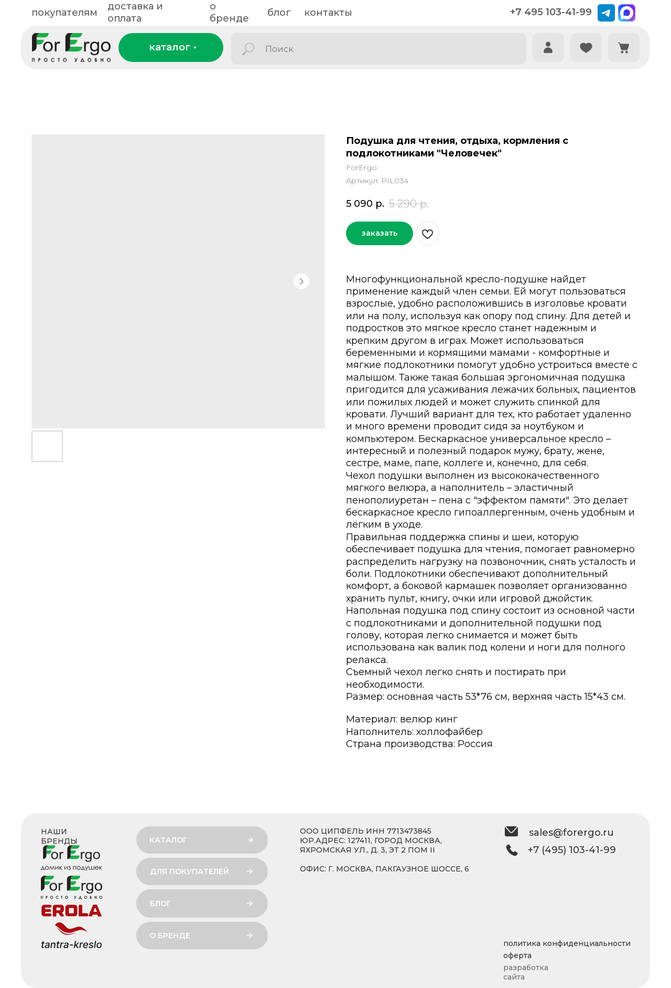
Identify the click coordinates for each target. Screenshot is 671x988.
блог (279, 12)
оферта (517, 955)
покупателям (64, 12)
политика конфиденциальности (567, 943)
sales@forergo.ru (571, 832)
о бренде (229, 12)
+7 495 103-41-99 (551, 12)
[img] (548, 47)
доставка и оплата (135, 12)
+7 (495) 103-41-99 (572, 850)
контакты (328, 12)
